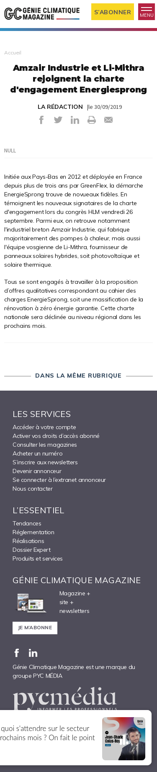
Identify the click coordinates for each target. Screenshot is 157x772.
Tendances (27, 523)
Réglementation (33, 532)
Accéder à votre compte (44, 427)
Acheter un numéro (37, 453)
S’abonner (112, 12)
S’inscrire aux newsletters (45, 462)
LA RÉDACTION (60, 107)
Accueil (12, 52)
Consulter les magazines (45, 444)
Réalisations (28, 541)
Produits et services (38, 558)
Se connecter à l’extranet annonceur (59, 480)
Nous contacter (32, 488)
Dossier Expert (31, 549)
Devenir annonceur (37, 471)
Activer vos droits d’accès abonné (56, 436)
